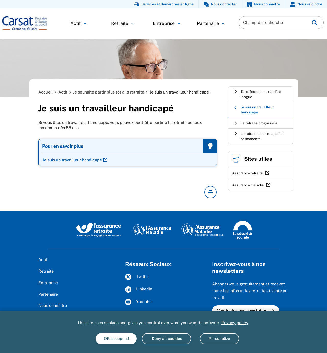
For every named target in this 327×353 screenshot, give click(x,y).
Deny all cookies (166, 338)
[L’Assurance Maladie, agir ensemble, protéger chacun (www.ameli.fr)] (151, 229)
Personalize (219, 338)
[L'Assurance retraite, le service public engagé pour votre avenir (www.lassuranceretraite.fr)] (99, 229)
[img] (314, 22)
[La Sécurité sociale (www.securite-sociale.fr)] (242, 229)
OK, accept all (116, 338)
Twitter (137, 277)
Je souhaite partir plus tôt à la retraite (108, 92)
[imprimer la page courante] (210, 192)
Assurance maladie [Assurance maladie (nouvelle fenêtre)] (248, 185)
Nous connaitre (52, 305)
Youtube (138, 302)
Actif (78, 23)
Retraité (122, 23)
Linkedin (138, 289)
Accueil (45, 92)
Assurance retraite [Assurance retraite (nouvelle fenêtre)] (247, 173)
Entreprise (166, 23)
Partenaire (211, 23)
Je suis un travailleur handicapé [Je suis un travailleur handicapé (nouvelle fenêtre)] (72, 160)
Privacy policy (234, 322)
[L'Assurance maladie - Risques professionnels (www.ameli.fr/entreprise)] (202, 229)
